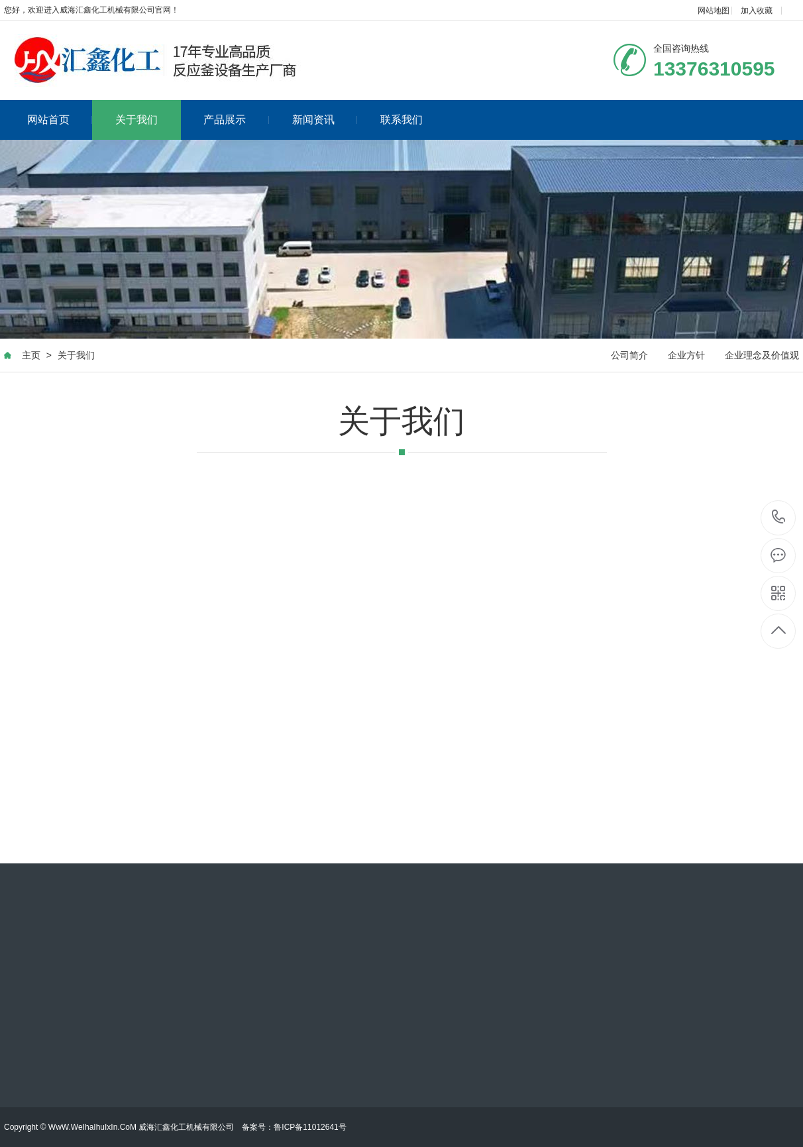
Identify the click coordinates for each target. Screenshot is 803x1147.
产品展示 (236, 119)
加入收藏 (757, 10)
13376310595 (778, 517)
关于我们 (136, 119)
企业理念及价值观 (762, 355)
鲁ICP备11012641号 (310, 1127)
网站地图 (713, 10)
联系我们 (401, 119)
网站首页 (60, 119)
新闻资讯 (325, 119)
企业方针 (686, 355)
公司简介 (629, 355)
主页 (31, 355)
